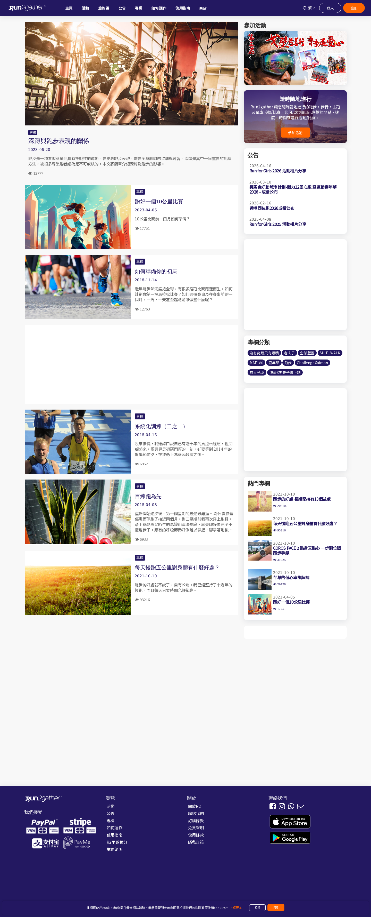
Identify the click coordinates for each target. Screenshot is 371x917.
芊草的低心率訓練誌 (291, 577)
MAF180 (256, 362)
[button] (339, 57)
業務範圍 (114, 849)
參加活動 (295, 132)
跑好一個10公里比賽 (159, 201)
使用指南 (114, 835)
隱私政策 (196, 842)
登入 (330, 8)
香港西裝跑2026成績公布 (271, 208)
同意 (276, 907)
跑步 (288, 362)
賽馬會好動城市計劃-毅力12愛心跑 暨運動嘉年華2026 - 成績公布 (292, 189)
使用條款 (196, 835)
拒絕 (257, 907)
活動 (110, 806)
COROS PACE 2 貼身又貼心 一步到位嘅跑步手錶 (307, 550)
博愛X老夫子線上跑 (285, 372)
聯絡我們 (196, 813)
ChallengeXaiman (312, 362)
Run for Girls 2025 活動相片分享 (277, 224)
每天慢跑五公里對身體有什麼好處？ (177, 567)
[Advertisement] (131, 364)
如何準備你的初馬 (156, 271)
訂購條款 (196, 820)
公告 (110, 813)
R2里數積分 (117, 842)
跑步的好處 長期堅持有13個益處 (302, 499)
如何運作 (114, 827)
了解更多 (235, 907)
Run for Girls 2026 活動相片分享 (277, 171)
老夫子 (289, 352)
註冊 (354, 8)
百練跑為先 (148, 496)
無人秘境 (257, 372)
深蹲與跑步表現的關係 (58, 140)
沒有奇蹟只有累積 (264, 352)
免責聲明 (196, 827)
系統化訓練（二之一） (161, 426)
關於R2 (194, 806)
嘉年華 (273, 362)
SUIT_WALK (330, 352)
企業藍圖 (307, 352)
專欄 (33, 132)
